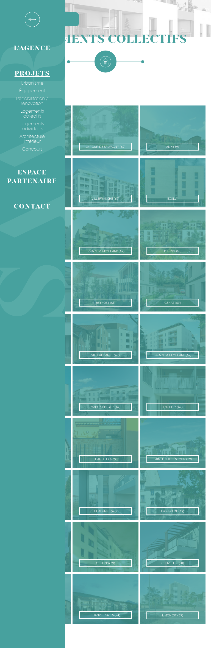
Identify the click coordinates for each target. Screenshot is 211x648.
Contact (30, 206)
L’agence (30, 48)
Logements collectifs (30, 114)
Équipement (30, 90)
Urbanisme (30, 83)
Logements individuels (30, 126)
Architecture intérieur (30, 139)
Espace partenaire (30, 176)
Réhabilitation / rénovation (30, 101)
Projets (30, 73)
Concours (30, 149)
